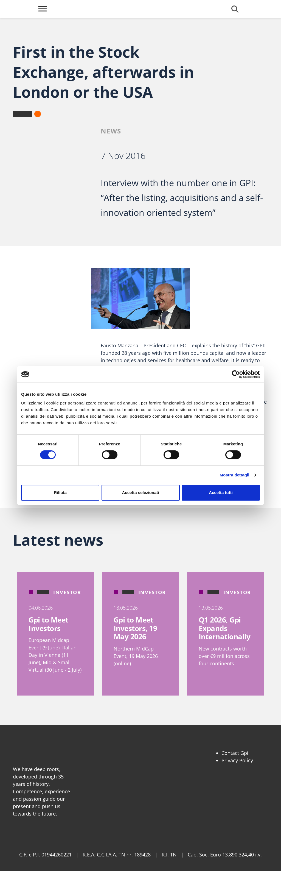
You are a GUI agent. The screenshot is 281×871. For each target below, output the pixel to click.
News (111, 130)
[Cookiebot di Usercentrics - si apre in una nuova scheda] (236, 374)
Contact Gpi (234, 753)
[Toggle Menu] (42, 8)
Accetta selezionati (140, 492)
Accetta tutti (221, 492)
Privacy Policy (237, 760)
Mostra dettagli (234, 475)
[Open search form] (234, 9)
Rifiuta (60, 492)
